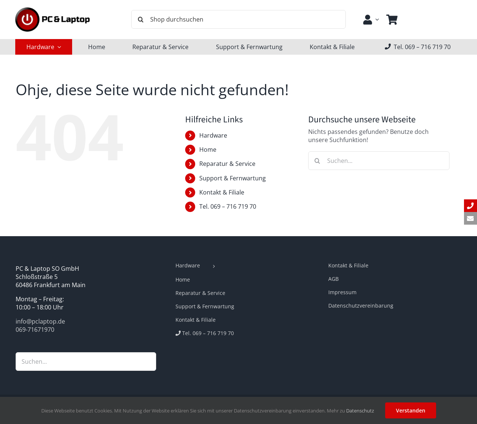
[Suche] (140, 19)
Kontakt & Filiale (221, 192)
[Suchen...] (378, 160)
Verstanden (410, 410)
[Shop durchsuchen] (238, 19)
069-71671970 (35, 329)
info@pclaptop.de (40, 321)
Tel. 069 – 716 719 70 (227, 206)
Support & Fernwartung (232, 178)
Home (207, 149)
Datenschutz (360, 410)
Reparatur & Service (227, 164)
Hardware (213, 135)
